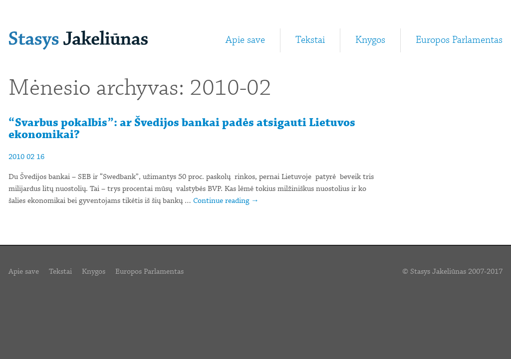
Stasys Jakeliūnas (78, 40)
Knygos (370, 40)
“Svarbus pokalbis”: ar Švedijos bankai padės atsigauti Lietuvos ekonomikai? (181, 129)
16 (40, 157)
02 (30, 157)
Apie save (245, 40)
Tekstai (310, 40)
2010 (16, 157)
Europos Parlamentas (459, 40)
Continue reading (226, 201)
